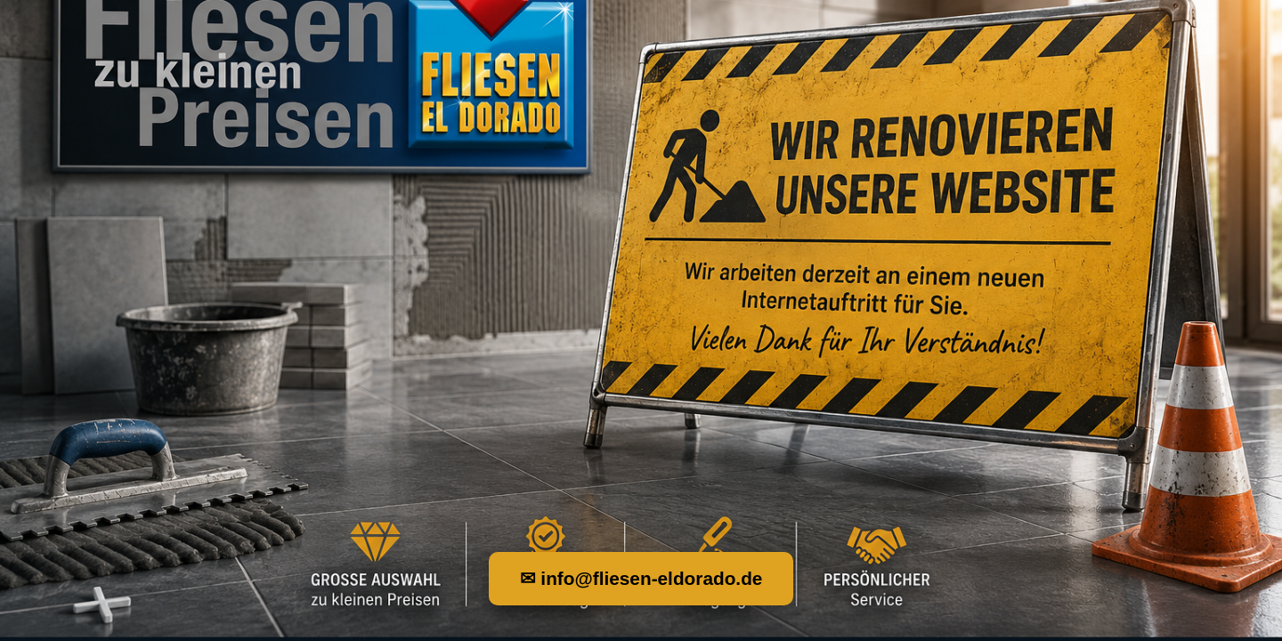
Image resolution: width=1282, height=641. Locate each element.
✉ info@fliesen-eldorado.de (641, 578)
